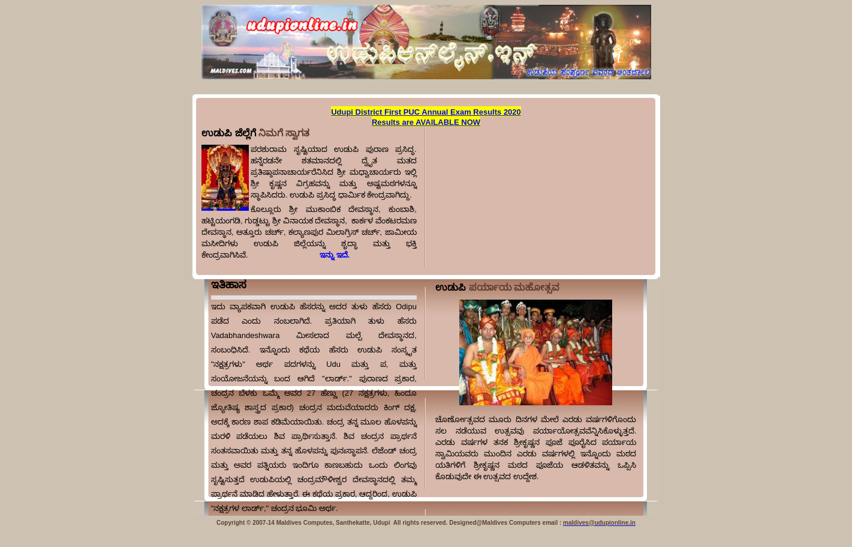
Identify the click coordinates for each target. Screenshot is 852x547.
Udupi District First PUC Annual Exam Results (416, 111)
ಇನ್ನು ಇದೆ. (299, 254)
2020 (511, 111)
